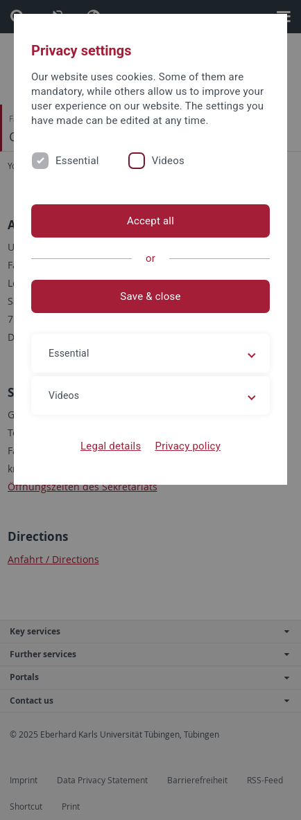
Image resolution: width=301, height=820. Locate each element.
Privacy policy (188, 446)
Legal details (110, 446)
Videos (168, 160)
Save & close (150, 296)
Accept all (150, 221)
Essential (77, 160)
